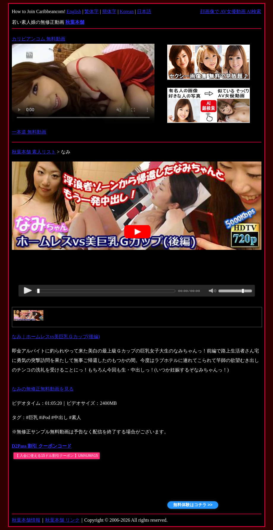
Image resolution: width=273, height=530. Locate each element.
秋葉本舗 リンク (62, 520)
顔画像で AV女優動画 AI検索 (230, 11)
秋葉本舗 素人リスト (34, 151)
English (74, 11)
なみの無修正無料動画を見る (43, 388)
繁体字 (91, 11)
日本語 (144, 11)
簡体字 (109, 11)
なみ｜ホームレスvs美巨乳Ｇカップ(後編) (56, 336)
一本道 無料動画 (29, 131)
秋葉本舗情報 (26, 520)
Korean (127, 11)
